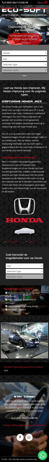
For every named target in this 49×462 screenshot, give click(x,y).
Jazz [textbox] (5, 58)
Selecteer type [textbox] (10, 64)
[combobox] (24, 52)
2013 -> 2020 (12, 245)
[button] (3, 39)
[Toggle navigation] (46, 2)
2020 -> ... (32, 245)
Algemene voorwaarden (34, 429)
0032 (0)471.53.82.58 (15, 2)
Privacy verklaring (12, 429)
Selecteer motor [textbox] (11, 70)
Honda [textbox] (6, 53)
